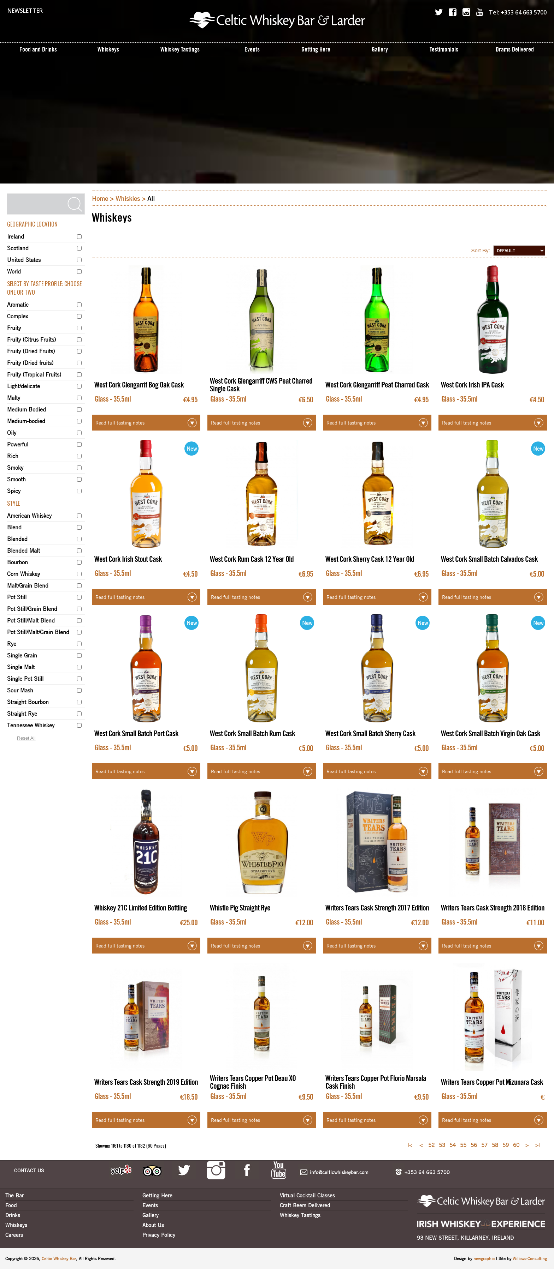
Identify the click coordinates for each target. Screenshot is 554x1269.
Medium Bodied (26, 409)
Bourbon (17, 562)
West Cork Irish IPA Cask (472, 385)
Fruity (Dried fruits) (30, 362)
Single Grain (22, 655)
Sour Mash (20, 690)
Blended (17, 538)
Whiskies (128, 198)
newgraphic (484, 1258)
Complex (17, 316)
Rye (11, 643)
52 (431, 1145)
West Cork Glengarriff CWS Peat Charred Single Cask (261, 385)
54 (452, 1145)
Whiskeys (16, 1225)
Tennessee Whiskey (30, 725)
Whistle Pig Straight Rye (240, 908)
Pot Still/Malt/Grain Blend (38, 632)
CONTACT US (29, 1170)
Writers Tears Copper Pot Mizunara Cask (492, 1082)
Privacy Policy (158, 1235)
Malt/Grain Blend (27, 585)
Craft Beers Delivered (305, 1205)
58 (495, 1145)
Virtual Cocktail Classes (307, 1195)
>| (537, 1145)
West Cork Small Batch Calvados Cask (489, 559)
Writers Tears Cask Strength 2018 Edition (492, 908)
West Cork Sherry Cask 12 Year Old (369, 559)
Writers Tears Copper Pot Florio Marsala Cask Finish (375, 1082)
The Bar (14, 1195)
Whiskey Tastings (300, 1215)
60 (516, 1145)
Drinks (12, 1215)
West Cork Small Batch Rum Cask (252, 734)
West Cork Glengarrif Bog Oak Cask (139, 385)
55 (463, 1145)
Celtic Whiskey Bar (59, 1258)
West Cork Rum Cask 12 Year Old (252, 559)
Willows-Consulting (530, 1258)
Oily (11, 432)
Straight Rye (22, 713)
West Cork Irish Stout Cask (128, 559)
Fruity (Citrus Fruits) (31, 339)
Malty (13, 397)
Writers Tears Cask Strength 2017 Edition (377, 908)
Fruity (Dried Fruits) (31, 351)
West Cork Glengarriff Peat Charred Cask (377, 385)
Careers (14, 1235)
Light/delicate (23, 386)
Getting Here (157, 1195)
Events (150, 1205)
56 (474, 1145)
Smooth (16, 479)
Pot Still (16, 597)
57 (484, 1145)
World (14, 271)
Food (11, 1205)
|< (410, 1145)
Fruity (14, 327)
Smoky (15, 467)
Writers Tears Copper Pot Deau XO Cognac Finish (253, 1082)
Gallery (150, 1215)
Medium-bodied (26, 421)
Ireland (15, 236)
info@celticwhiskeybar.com (339, 1172)
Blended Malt (23, 550)
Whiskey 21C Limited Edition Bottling (140, 908)
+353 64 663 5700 (427, 1172)
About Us (153, 1225)
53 (442, 1145)
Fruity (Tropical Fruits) (34, 374)
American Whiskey (29, 515)
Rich (12, 455)
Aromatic (18, 304)
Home (100, 198)
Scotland (18, 248)
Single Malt (21, 666)
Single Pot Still (25, 678)
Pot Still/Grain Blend (32, 608)
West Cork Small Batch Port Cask (136, 734)
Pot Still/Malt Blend (31, 620)
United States (24, 259)
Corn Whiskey (23, 573)
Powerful (17, 444)
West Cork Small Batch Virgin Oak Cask (490, 734)
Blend (14, 527)
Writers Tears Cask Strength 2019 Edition (146, 1082)
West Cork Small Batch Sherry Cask (370, 734)
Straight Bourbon (28, 701)
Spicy (13, 490)
